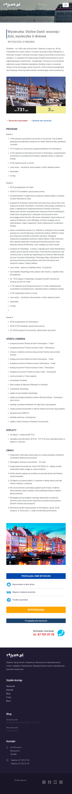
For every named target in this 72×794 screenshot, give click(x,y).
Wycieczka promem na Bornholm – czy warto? (23, 722)
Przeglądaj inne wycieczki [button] (36, 621)
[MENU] (65, 5)
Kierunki (9, 690)
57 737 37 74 (23, 763)
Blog (8, 694)
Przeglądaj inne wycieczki (36, 576)
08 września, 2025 (12, 728)
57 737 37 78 (46, 634)
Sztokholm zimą (12, 731)
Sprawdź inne (42, 121)
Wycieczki (10, 686)
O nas (8, 697)
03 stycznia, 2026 (12, 720)
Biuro (8, 701)
